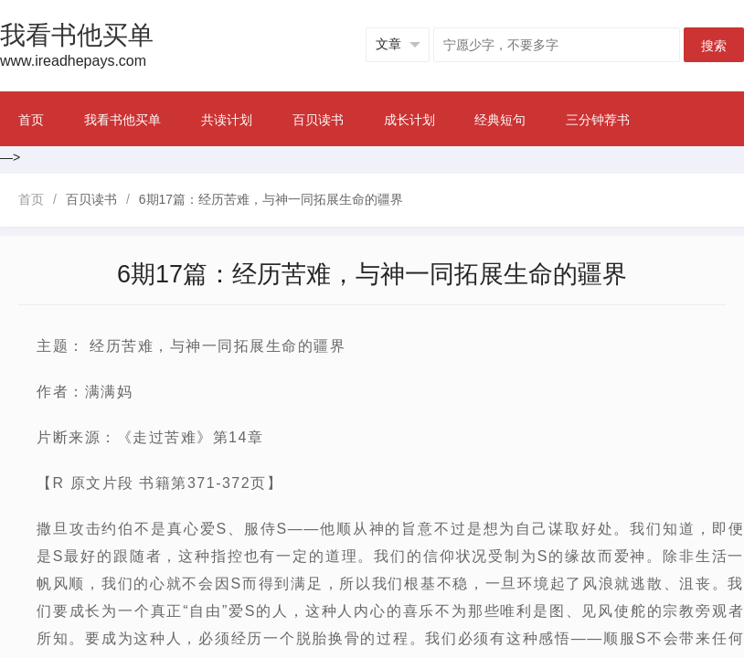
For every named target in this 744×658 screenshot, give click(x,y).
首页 (31, 119)
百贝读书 (318, 119)
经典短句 (500, 119)
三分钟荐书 (598, 119)
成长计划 (409, 119)
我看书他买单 (122, 119)
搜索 (714, 45)
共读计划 (226, 119)
